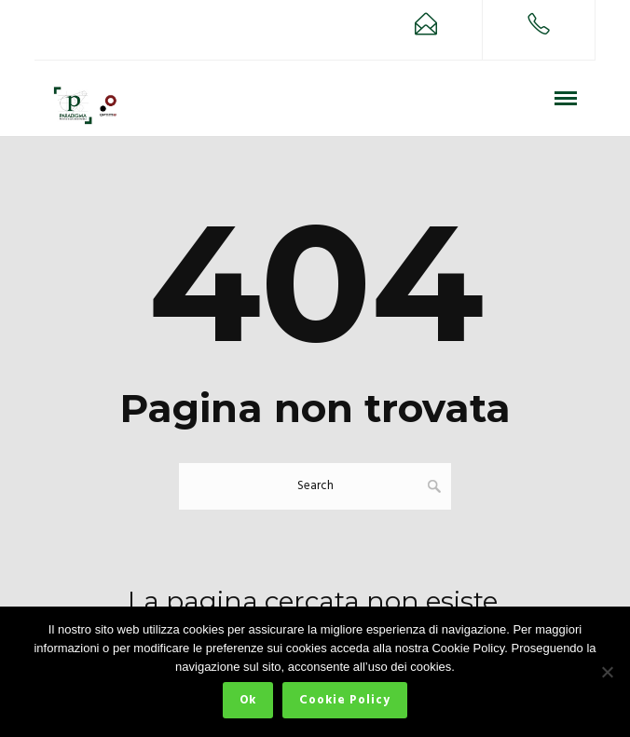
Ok (248, 700)
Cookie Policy (344, 700)
